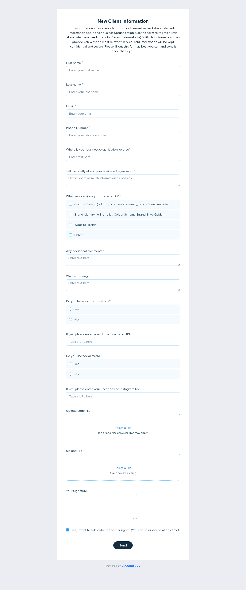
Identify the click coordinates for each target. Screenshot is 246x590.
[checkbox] (123, 205)
